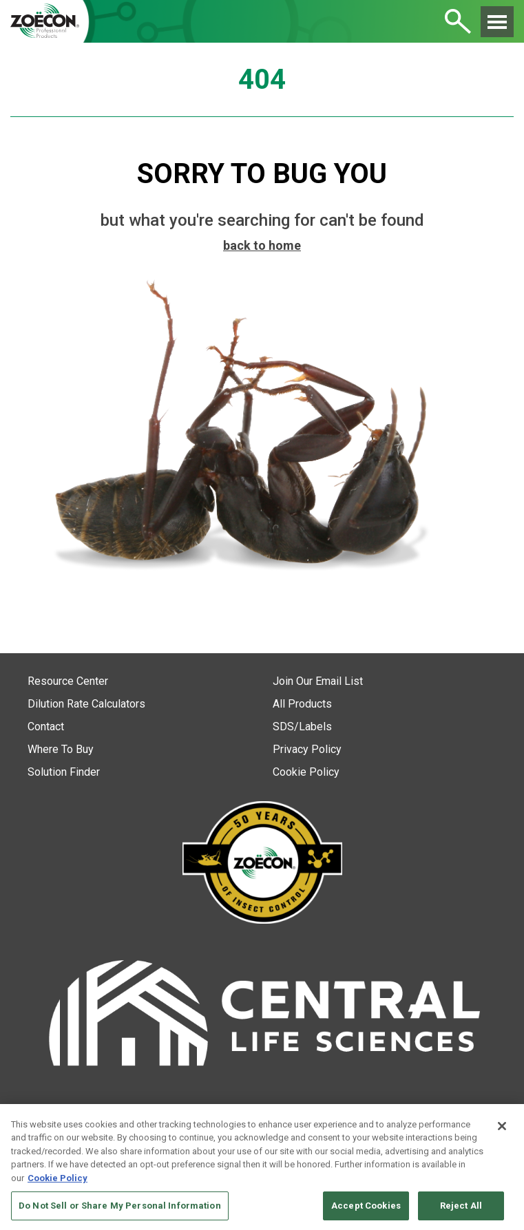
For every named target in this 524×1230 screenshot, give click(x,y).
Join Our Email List (318, 681)
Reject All (461, 1205)
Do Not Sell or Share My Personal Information (120, 1205)
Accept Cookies (366, 1205)
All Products (302, 703)
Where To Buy (61, 749)
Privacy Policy (307, 749)
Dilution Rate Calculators (86, 703)
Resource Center (68, 681)
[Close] (502, 1126)
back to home (262, 245)
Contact (46, 726)
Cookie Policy (306, 771)
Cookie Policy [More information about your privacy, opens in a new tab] (57, 1178)
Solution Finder (64, 771)
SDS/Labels (302, 726)
